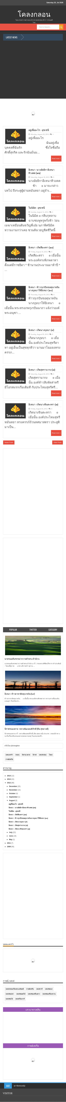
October (12, 793)
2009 (9, 847)
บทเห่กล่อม (42, 755)
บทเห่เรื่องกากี (20, 999)
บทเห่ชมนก (49, 989)
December (13, 786)
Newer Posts (9, 442)
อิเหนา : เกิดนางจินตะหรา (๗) (43, 404)
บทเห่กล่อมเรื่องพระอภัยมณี (15, 989)
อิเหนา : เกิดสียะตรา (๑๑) (41, 247)
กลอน (17, 755)
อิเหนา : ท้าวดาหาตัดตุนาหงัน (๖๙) (20, 693)
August (12, 800)
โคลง (50, 755)
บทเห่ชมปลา (10, 994)
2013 (9, 779)
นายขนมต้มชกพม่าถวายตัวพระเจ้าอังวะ (22, 658)
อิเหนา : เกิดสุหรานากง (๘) (42, 369)
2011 (9, 843)
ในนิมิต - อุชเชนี (37, 207)
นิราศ (34, 755)
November (13, 790)
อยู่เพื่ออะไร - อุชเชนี (39, 130)
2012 (9, 783)
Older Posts (57, 442)
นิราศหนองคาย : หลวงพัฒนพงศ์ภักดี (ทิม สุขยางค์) (26, 728)
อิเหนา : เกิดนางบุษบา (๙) (41, 330)
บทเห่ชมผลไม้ (20, 994)
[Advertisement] (16, 491)
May (11, 839)
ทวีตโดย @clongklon (12, 746)
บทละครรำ (9, 755)
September (13, 797)
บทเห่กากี (39, 989)
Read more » (56, 158)
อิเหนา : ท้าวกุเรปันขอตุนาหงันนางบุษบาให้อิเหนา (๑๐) (44, 288)
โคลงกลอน (34, 14)
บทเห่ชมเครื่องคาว (34, 994)
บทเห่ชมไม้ (9, 999)
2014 (9, 776)
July (11, 832)
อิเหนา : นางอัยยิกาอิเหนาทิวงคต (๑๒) (42, 171)
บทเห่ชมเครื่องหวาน (49, 994)
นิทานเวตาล (26, 755)
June (11, 836)
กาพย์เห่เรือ (9, 759)
